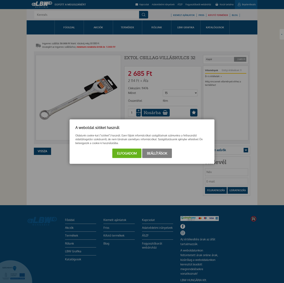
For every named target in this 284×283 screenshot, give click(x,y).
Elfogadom (127, 153)
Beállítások (157, 153)
